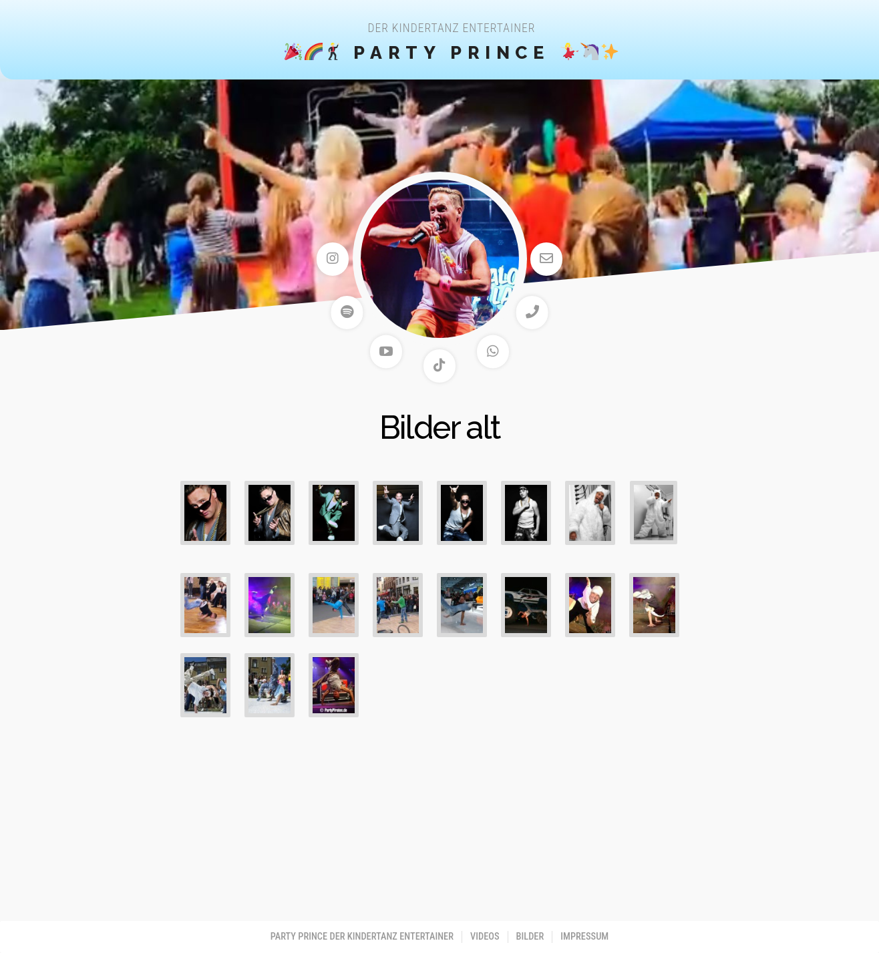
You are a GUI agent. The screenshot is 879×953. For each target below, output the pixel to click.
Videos (485, 936)
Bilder (530, 936)
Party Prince (452, 52)
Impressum (584, 936)
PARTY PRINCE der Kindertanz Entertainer (362, 936)
